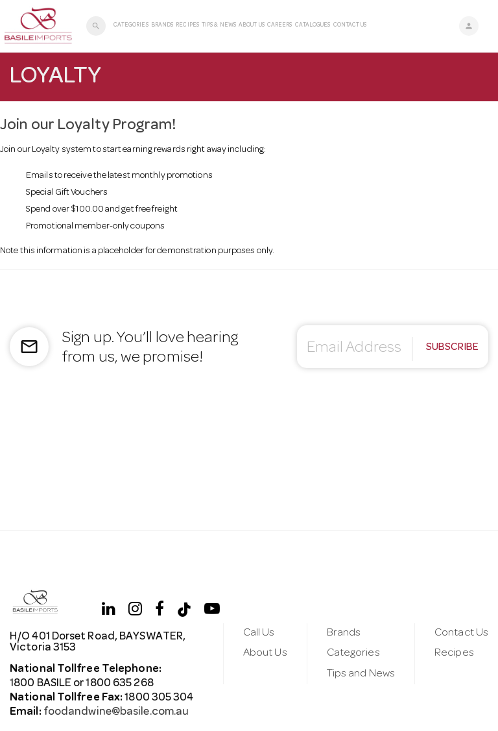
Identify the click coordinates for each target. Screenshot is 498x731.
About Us (252, 26)
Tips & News (219, 26)
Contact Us (350, 26)
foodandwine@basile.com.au (115, 712)
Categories (130, 26)
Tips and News (361, 674)
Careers (279, 26)
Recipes (187, 26)
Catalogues (313, 26)
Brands (162, 26)
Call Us (259, 633)
